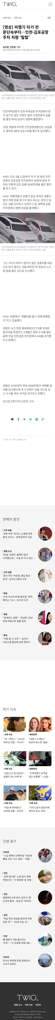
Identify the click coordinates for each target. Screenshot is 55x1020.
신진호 (13, 47)
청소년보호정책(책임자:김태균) (24, 1014)
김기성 (6, 47)
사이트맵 (37, 1014)
